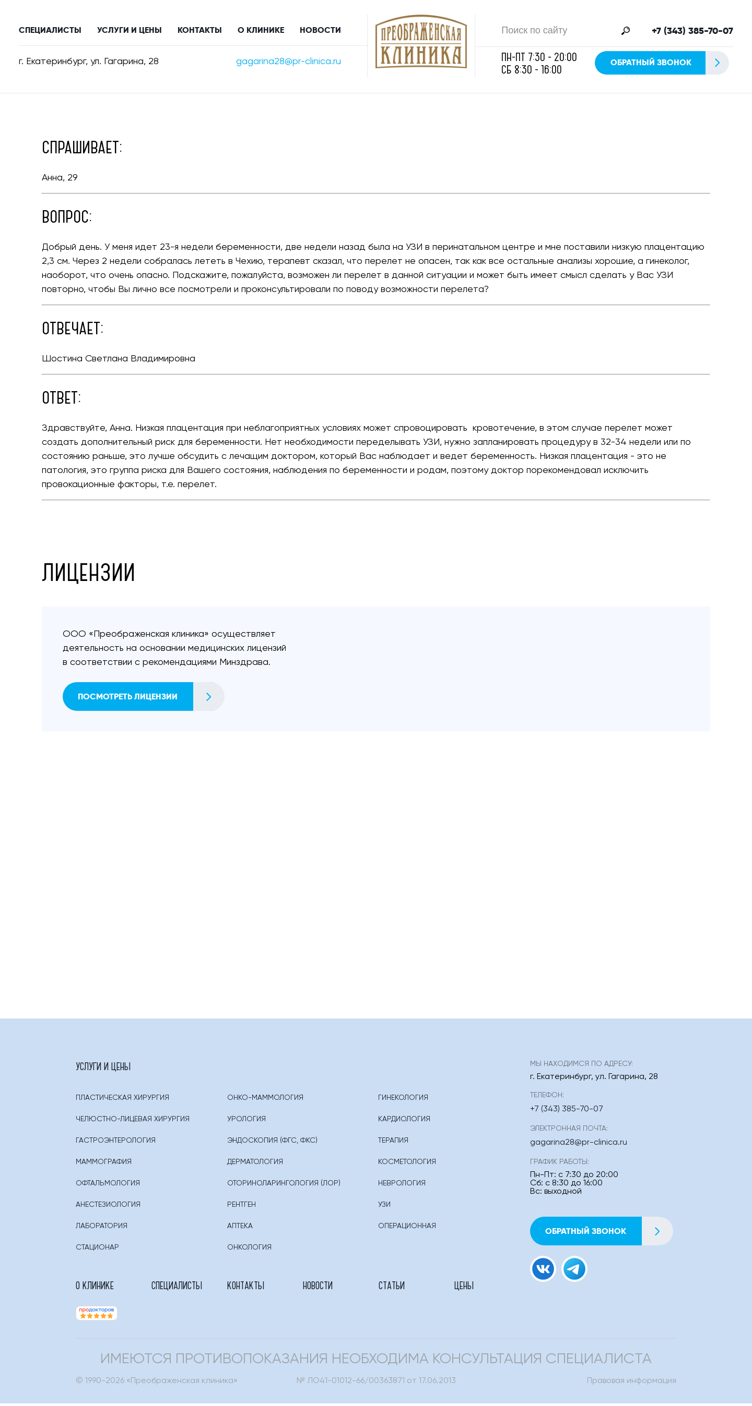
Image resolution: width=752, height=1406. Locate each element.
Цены (464, 1287)
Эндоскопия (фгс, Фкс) (272, 1142)
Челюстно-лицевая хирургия (133, 1121)
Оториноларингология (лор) (283, 1185)
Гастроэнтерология (116, 1142)
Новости (320, 31)
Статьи (392, 1287)
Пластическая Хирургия (122, 1100)
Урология (246, 1121)
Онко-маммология (265, 1100)
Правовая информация (631, 1383)
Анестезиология (108, 1206)
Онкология (249, 1249)
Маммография (104, 1164)
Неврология (402, 1185)
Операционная (407, 1228)
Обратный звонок (669, 64)
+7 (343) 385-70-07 (692, 32)
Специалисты (50, 31)
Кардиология (404, 1121)
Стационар (97, 1249)
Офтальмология (108, 1185)
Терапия (393, 1142)
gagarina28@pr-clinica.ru (288, 62)
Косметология (407, 1164)
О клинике (261, 31)
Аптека (240, 1228)
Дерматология (255, 1164)
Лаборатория (101, 1228)
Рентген (241, 1206)
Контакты (200, 31)
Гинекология (403, 1100)
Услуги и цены (129, 31)
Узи (384, 1206)
